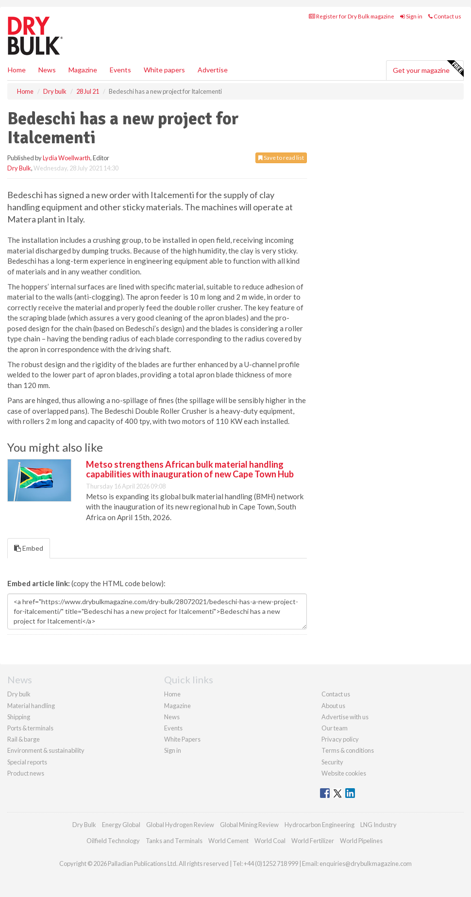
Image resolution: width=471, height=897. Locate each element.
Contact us (444, 16)
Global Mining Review (249, 825)
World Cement (228, 841)
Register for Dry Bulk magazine (351, 16)
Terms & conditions (347, 750)
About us (333, 706)
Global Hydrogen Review (180, 825)
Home (17, 70)
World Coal (270, 841)
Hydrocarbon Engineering (319, 825)
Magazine (82, 70)
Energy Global (121, 825)
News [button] (47, 70)
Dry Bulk (19, 168)
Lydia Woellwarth (66, 158)
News (172, 717)
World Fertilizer (312, 841)
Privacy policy (340, 739)
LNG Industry (378, 825)
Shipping (18, 717)
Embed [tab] (28, 548)
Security (332, 762)
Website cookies (343, 773)
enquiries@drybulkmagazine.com (366, 863)
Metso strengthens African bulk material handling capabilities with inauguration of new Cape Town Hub (190, 469)
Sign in (411, 16)
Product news (25, 773)
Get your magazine (428, 69)
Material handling (31, 706)
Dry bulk (19, 694)
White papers (164, 70)
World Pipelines (361, 841)
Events (120, 70)
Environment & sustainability (45, 750)
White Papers (182, 739)
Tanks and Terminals (174, 841)
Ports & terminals (30, 728)
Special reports (27, 762)
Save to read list (281, 157)
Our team (334, 728)
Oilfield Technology (113, 841)
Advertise (213, 70)
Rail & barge (23, 739)
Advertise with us (345, 717)
